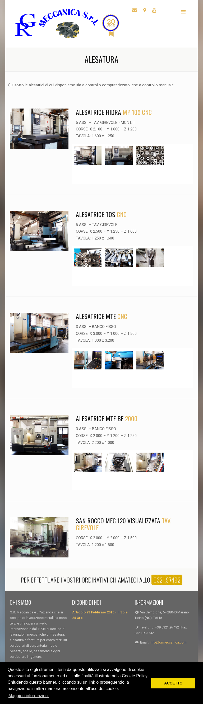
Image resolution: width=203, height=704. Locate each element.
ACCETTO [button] (173, 683)
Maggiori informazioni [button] (28, 695)
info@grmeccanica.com (168, 642)
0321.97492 (167, 579)
